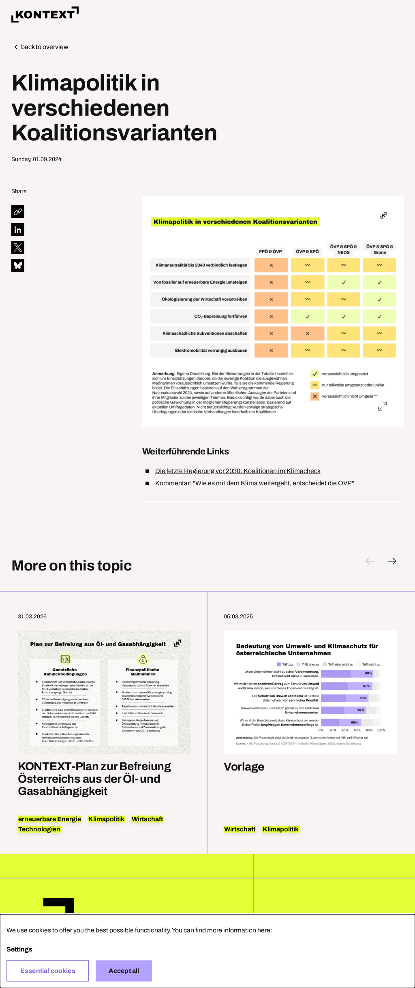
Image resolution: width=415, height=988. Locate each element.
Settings (19, 949)
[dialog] (207, 951)
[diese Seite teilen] (17, 211)
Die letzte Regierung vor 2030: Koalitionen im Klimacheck (238, 470)
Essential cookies (47, 970)
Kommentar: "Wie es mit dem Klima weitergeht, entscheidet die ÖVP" (254, 483)
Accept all (124, 970)
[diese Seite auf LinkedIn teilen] (17, 229)
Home (45, 14)
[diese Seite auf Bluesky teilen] (17, 265)
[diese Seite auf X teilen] (17, 247)
